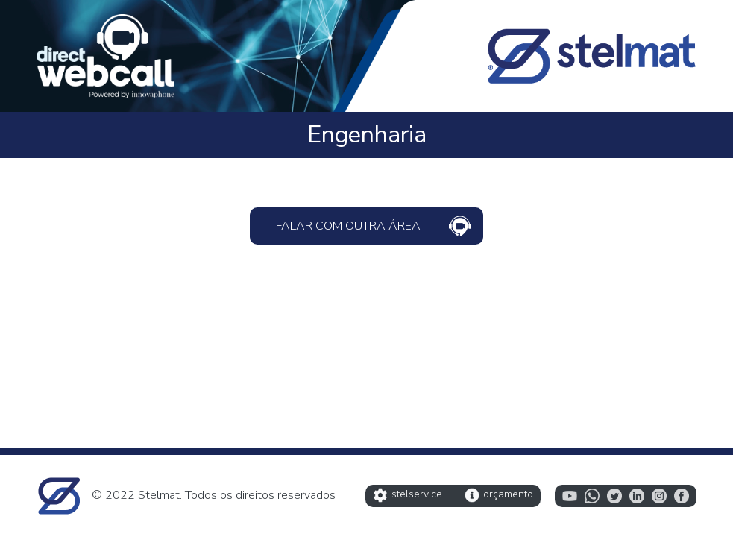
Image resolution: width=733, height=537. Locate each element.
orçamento (499, 494)
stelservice (407, 494)
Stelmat (159, 495)
